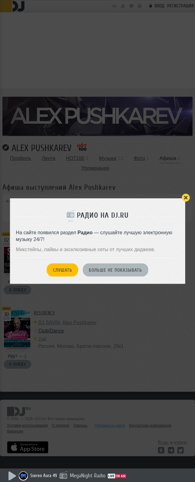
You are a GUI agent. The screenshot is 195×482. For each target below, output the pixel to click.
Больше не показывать (115, 270)
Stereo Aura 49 (43, 475)
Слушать (62, 270)
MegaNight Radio (87, 475)
